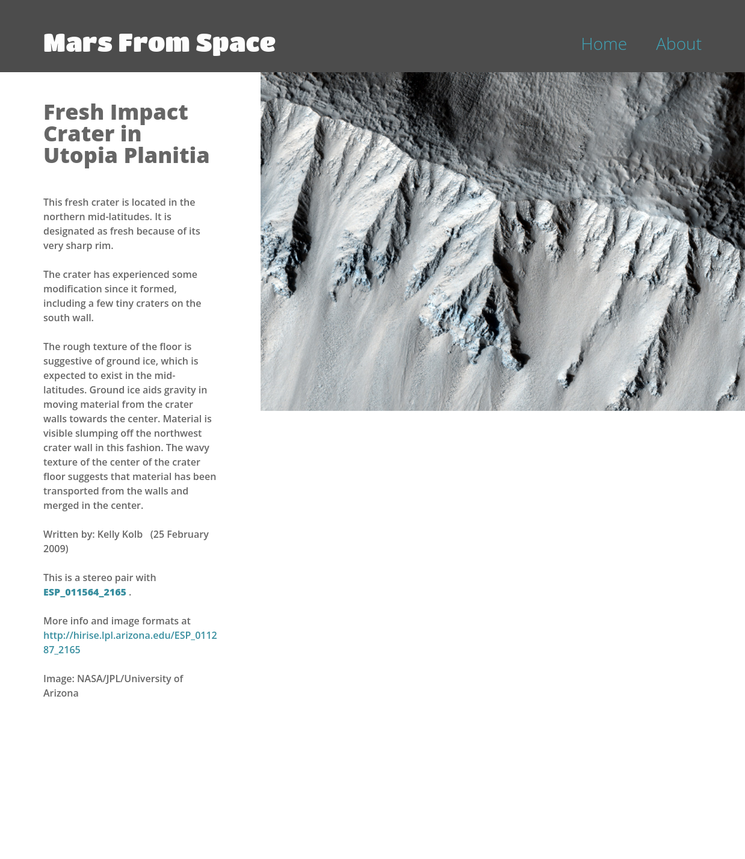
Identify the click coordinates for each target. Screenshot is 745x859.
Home (604, 43)
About (679, 43)
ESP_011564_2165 (86, 592)
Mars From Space (159, 41)
